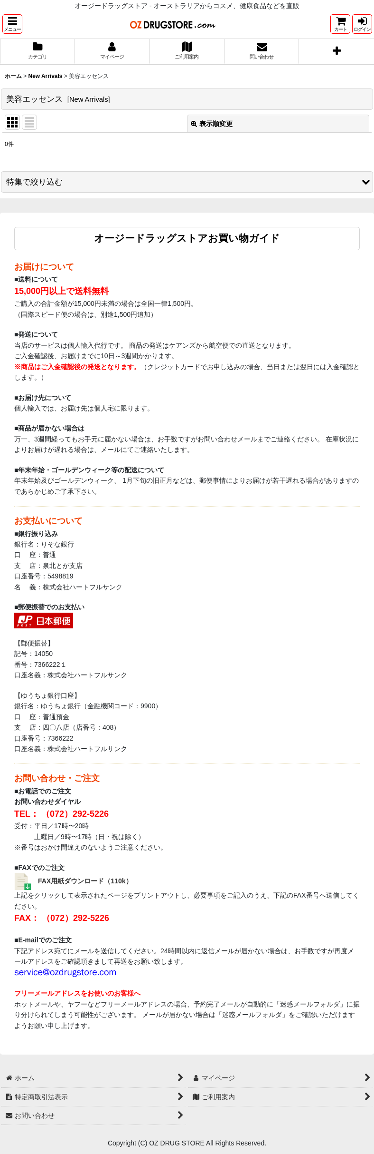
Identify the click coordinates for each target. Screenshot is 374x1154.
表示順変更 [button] (212, 123)
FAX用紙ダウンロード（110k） (85, 881)
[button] (12, 24)
